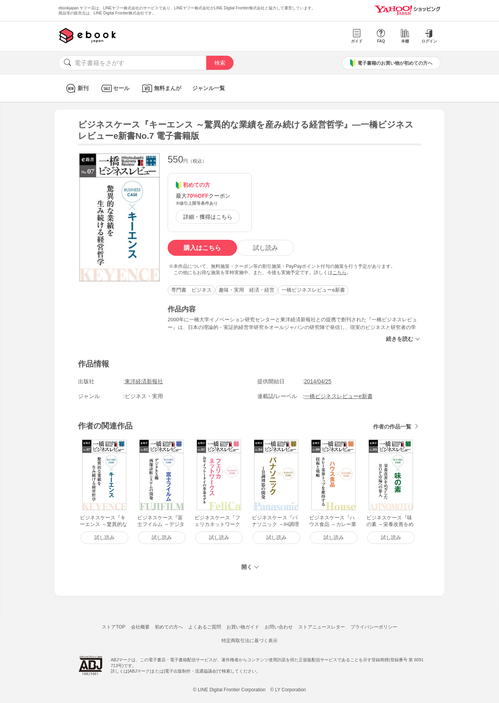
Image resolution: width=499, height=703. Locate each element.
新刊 (76, 88)
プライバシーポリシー (373, 627)
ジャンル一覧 (208, 88)
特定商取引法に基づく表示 (249, 640)
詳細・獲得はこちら (207, 217)
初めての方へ (169, 627)
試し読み (265, 247)
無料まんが (160, 88)
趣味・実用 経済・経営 (246, 290)
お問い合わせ (279, 627)
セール (114, 88)
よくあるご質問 (204, 627)
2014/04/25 (317, 381)
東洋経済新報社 (144, 381)
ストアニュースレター (321, 627)
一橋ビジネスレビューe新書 (313, 290)
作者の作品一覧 (392, 426)
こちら (340, 272)
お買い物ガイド (242, 627)
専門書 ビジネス (191, 290)
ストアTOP (113, 627)
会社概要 (140, 627)
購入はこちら (202, 247)
